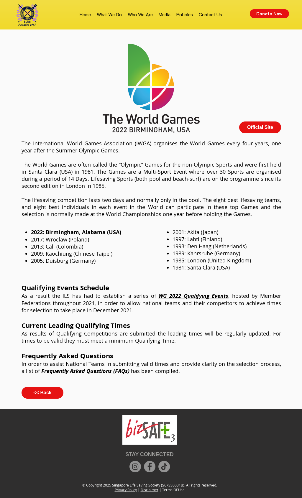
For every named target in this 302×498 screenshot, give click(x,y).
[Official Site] (260, 127)
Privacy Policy (126, 489)
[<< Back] (42, 393)
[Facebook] (149, 466)
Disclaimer (149, 489)
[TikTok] (164, 466)
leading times (185, 333)
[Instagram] (135, 466)
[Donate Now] (269, 13)
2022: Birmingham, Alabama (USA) (76, 232)
